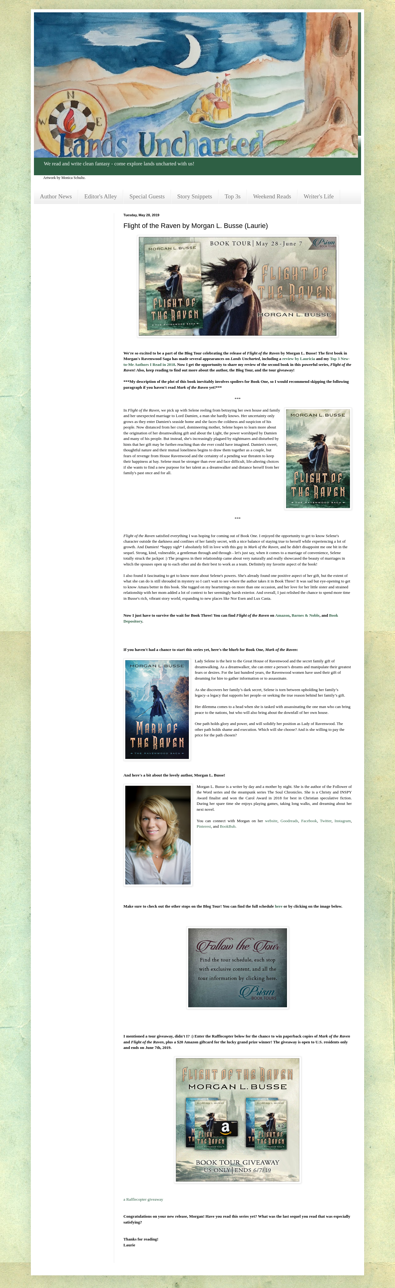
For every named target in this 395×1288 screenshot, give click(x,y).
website (271, 820)
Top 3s (233, 196)
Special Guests (147, 196)
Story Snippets (194, 196)
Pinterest (204, 826)
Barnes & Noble (305, 615)
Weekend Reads (272, 196)
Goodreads (289, 820)
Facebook (309, 820)
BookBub (227, 826)
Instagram (343, 820)
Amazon (282, 615)
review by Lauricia (298, 358)
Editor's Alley (100, 196)
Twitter (325, 820)
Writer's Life (319, 196)
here (279, 906)
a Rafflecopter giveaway (143, 1199)
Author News (56, 196)
